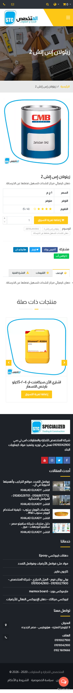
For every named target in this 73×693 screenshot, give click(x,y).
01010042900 (62, 645)
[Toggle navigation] (68, 18)
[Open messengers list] (64, 682)
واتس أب (61, 256)
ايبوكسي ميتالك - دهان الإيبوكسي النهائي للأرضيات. (37, 599)
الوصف (61, 273)
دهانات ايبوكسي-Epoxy (53, 555)
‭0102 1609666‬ (62, 650)
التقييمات (42, 272)
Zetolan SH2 (32, 229)
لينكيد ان (20, 249)
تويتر (34, 249)
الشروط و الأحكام (18, 680)
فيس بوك (50, 249)
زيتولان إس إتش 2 (55, 177)
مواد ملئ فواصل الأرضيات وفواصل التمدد (43, 563)
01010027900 (62, 640)
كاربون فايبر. (61, 571)
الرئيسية (65, 86)
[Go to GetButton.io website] (63, 689)
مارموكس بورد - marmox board (48, 591)
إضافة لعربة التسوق (51, 220)
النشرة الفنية (20, 272)
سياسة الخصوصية (42, 680)
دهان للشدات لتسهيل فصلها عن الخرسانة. (50, 233)
